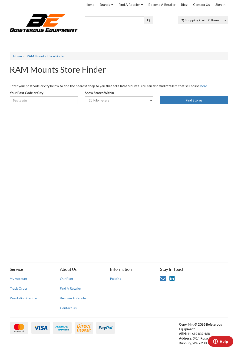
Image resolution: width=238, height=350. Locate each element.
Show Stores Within (99, 93)
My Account (18, 279)
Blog (184, 5)
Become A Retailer (162, 5)
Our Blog (66, 279)
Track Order (18, 288)
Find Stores (194, 100)
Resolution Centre (23, 298)
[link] (172, 278)
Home (90, 5)
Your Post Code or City (26, 93)
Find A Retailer (131, 5)
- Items (200, 20)
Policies (115, 279)
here (203, 86)
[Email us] (163, 278)
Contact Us (201, 5)
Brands (106, 5)
